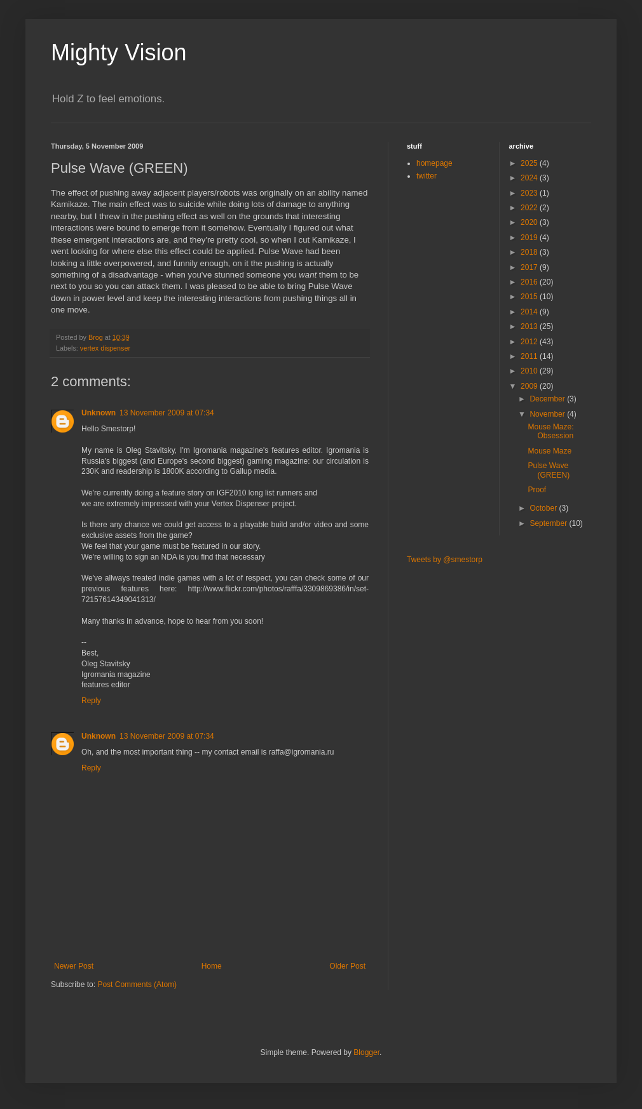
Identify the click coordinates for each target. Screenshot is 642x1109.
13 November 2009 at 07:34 (167, 412)
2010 (530, 370)
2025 (530, 163)
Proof (537, 489)
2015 (530, 296)
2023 (530, 193)
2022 (530, 207)
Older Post (347, 966)
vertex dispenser (105, 348)
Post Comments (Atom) (137, 984)
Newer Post (73, 966)
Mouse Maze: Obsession (550, 431)
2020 (530, 222)
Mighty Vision (118, 52)
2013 (530, 326)
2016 (530, 282)
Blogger (366, 1052)
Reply (91, 700)
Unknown (98, 412)
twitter (426, 175)
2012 (530, 341)
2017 (530, 267)
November (548, 414)
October (544, 508)
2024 (530, 177)
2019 (530, 237)
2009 (530, 386)
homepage (434, 163)
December (548, 398)
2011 (530, 356)
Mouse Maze (549, 451)
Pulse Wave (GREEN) (549, 470)
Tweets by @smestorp (444, 559)
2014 (530, 311)
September (549, 523)
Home (211, 966)
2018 (530, 252)
